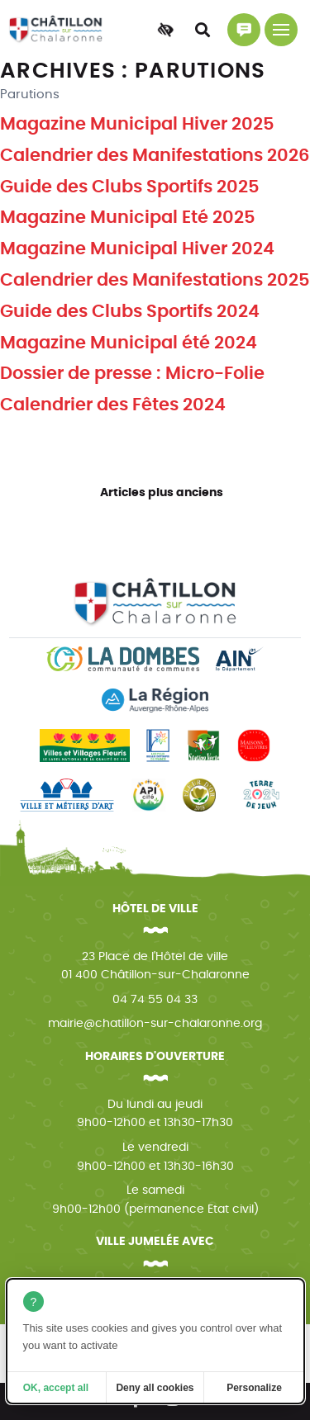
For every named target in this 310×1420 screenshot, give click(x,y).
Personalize (254, 1388)
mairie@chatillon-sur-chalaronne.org (155, 1024)
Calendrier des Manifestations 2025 (155, 280)
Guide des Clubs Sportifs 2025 (130, 187)
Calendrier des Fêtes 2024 (113, 405)
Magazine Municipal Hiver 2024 (137, 249)
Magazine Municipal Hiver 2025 (137, 124)
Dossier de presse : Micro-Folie (132, 373)
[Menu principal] (281, 29)
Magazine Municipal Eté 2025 (127, 217)
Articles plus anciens (161, 493)
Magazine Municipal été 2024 (128, 343)
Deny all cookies (154, 1388)
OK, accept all (55, 1388)
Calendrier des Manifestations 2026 (154, 155)
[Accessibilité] (165, 29)
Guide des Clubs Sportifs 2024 (130, 311)
